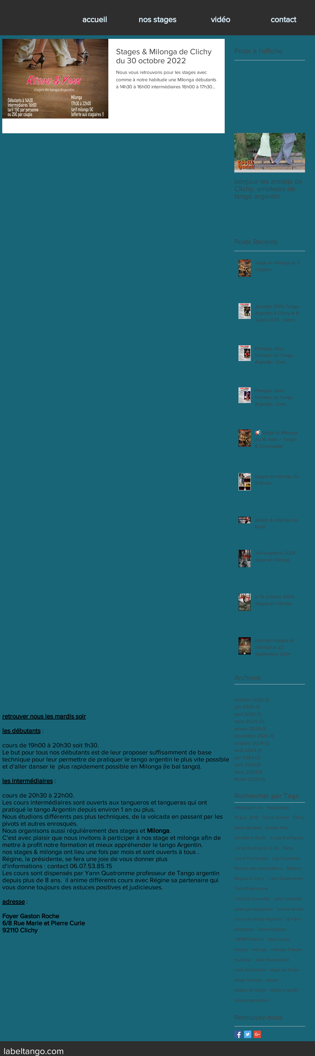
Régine (294, 868)
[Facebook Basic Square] (238, 1034)
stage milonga (248, 979)
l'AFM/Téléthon (249, 939)
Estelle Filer (276, 827)
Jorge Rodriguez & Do (256, 847)
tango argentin (284, 989)
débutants (244, 929)
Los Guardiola (286, 858)
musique (242, 959)
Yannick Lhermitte (252, 898)
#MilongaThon (248, 807)
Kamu (288, 847)
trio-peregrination (251, 1000)
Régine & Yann (249, 878)
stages (272, 979)
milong (241, 949)
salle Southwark (250, 969)
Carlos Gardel (275, 817)
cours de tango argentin (258, 918)
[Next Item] (295, 153)
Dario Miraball (247, 827)
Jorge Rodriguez (286, 837)
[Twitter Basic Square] (247, 1034)
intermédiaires (272, 929)
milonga (259, 949)
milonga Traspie (286, 949)
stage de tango (284, 969)
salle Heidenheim (272, 959)
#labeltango (278, 807)
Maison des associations (258, 868)
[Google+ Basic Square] (257, 1034)
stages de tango (250, 989)
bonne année (290, 908)
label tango (279, 939)
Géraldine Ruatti (250, 837)
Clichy (299, 817)
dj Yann (293, 918)
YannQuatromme (251, 888)
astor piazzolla (288, 898)
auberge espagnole (253, 908)
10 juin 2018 (246, 817)
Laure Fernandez (251, 858)
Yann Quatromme (285, 878)
